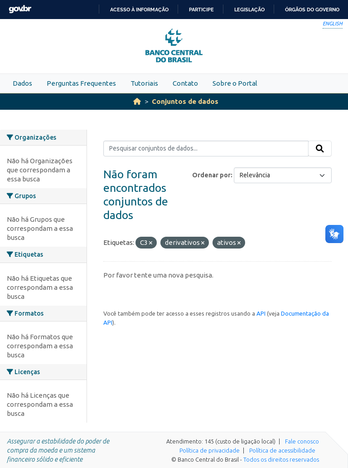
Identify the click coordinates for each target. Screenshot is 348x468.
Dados (22, 83)
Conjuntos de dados (185, 101)
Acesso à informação (139, 9)
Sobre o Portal (235, 83)
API (261, 313)
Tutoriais (144, 83)
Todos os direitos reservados (281, 459)
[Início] (137, 101)
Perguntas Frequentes (81, 83)
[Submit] (320, 149)
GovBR (20, 9)
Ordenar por (211, 175)
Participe (201, 9)
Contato (185, 83)
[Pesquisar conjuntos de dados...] (206, 149)
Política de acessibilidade (282, 450)
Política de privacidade (209, 450)
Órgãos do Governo (312, 9)
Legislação (249, 9)
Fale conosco (302, 441)
